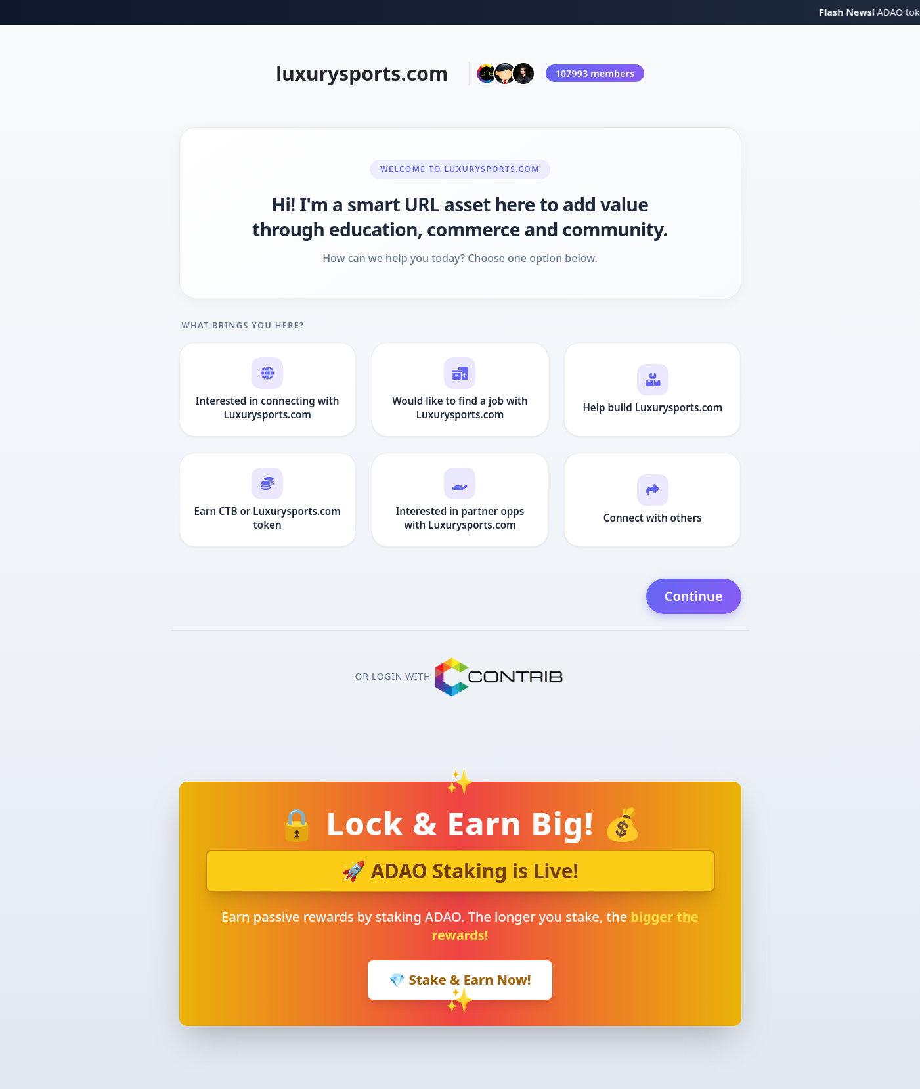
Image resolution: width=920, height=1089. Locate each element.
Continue (694, 596)
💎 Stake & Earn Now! (460, 980)
